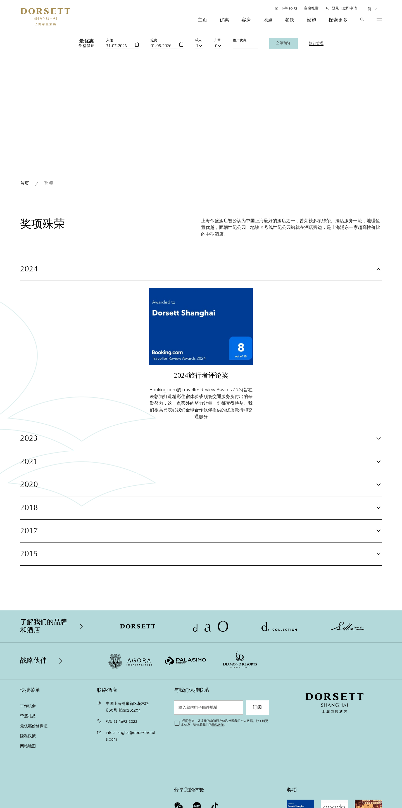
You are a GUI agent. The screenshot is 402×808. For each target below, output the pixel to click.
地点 (268, 20)
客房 (246, 20)
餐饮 (289, 20)
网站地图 (28, 746)
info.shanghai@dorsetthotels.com (130, 735)
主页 (202, 20)
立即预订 (283, 43)
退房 (154, 40)
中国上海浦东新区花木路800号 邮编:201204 (127, 706)
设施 (311, 20)
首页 (24, 183)
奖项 (48, 183)
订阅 (257, 707)
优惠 (224, 20)
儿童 (217, 40)
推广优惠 (239, 40)
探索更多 (338, 20)
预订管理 (316, 43)
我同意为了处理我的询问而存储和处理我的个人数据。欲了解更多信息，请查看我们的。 (224, 723)
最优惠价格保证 (33, 726)
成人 (198, 40)
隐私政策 (28, 736)
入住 (109, 40)
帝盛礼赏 (311, 8)
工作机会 (28, 705)
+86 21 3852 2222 (121, 721)
